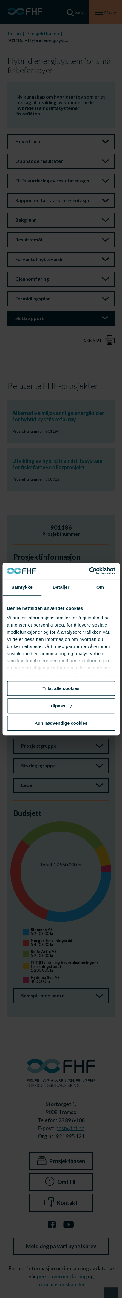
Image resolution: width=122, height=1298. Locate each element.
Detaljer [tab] (61, 587)
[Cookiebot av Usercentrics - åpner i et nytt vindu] (89, 571)
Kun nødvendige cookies (61, 723)
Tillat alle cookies (61, 688)
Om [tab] (100, 587)
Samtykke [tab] (22, 587)
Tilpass (61, 705)
